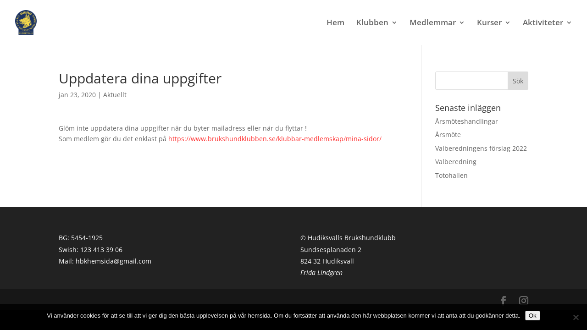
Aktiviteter (543, 23)
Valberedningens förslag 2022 (481, 148)
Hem (335, 23)
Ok (533, 315)
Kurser (489, 23)
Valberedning (455, 161)
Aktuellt (115, 94)
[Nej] (575, 317)
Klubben (372, 23)
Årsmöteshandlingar (466, 121)
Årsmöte (448, 134)
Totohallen (451, 175)
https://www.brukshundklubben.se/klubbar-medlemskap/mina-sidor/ (275, 138)
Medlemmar (433, 23)
